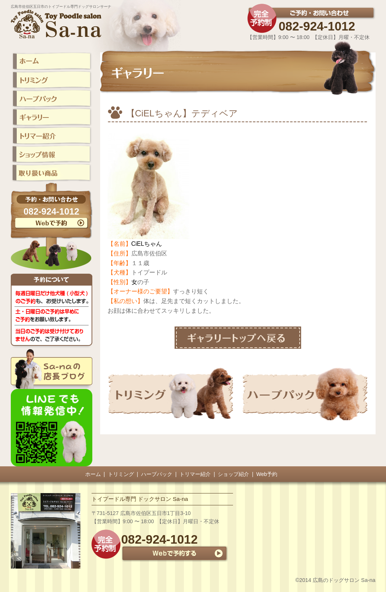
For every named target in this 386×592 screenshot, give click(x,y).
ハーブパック (156, 474)
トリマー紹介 (195, 474)
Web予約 (267, 474)
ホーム (93, 474)
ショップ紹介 (233, 474)
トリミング (121, 474)
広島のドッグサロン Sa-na (344, 580)
